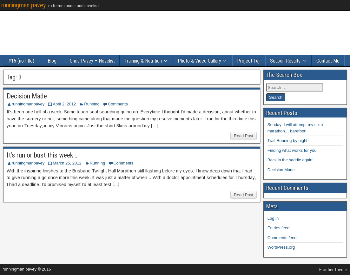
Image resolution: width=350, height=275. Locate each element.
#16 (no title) (21, 61)
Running (91, 104)
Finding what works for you (292, 150)
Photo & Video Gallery (199, 61)
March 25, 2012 (67, 163)
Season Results (285, 61)
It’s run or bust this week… (42, 155)
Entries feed (278, 227)
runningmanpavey (28, 104)
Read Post (243, 135)
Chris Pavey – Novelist (92, 61)
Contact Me (328, 61)
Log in (273, 218)
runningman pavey (23, 5)
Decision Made (27, 96)
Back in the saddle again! (290, 160)
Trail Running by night (287, 140)
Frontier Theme (333, 269)
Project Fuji (249, 61)
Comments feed (282, 237)
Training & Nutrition (143, 61)
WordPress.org (281, 247)
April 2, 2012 (64, 104)
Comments (118, 104)
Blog (52, 61)
